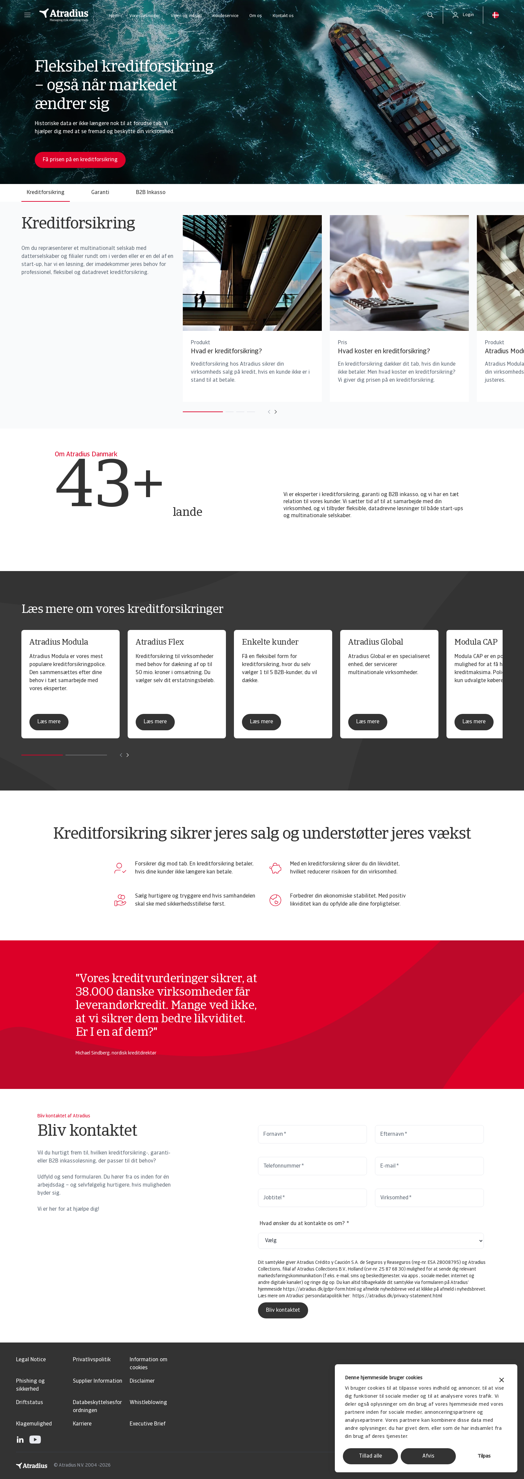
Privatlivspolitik (92, 1360)
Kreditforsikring (45, 192)
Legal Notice (31, 1360)
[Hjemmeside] (64, 15)
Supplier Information (97, 1381)
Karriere (82, 1424)
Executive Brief (147, 1424)
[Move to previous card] (253, 411)
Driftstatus (29, 1402)
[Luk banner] (501, 1381)
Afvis (428, 1456)
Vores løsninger (144, 16)
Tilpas (484, 1456)
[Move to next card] (259, 411)
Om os (255, 16)
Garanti (100, 192)
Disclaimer (142, 1381)
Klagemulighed (34, 1424)
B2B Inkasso (150, 192)
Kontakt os (283, 16)
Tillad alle (370, 1456)
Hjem (114, 16)
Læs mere (48, 722)
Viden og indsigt (186, 16)
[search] (430, 15)
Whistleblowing (148, 1402)
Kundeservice (226, 16)
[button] (27, 15)
